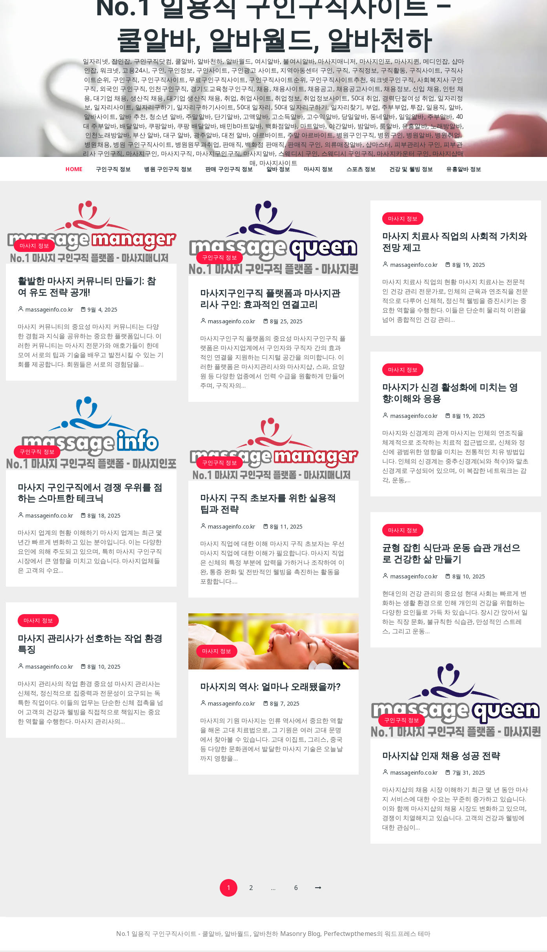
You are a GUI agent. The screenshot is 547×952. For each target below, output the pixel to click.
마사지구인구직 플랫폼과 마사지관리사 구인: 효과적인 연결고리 (273, 299)
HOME (74, 169)
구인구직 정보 (113, 169)
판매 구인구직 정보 (229, 169)
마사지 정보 (318, 169)
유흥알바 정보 (463, 169)
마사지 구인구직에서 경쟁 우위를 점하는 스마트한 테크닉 (87, 493)
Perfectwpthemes (350, 935)
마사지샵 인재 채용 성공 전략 (443, 755)
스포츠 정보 (361, 169)
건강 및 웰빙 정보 (411, 169)
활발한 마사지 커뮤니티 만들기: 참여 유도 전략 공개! (89, 286)
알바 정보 (278, 169)
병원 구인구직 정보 (168, 169)
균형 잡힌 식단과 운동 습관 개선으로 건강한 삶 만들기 (454, 553)
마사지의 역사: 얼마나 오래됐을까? (273, 686)
